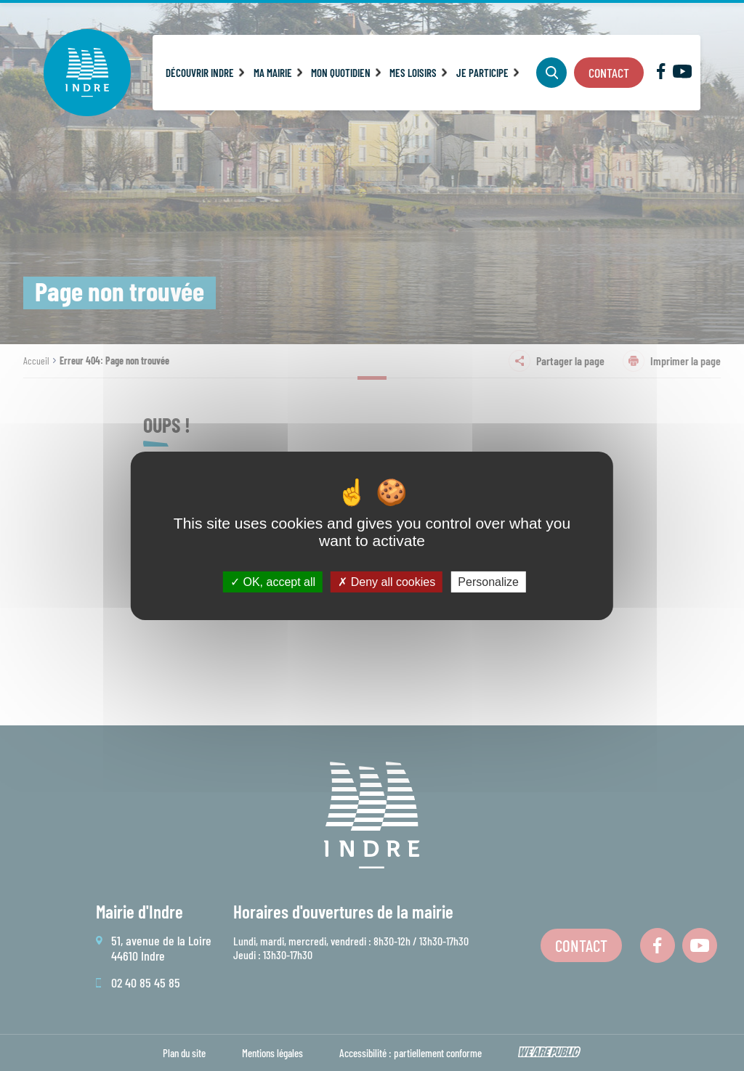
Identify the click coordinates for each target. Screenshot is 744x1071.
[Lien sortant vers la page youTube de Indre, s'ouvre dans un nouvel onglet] (682, 74)
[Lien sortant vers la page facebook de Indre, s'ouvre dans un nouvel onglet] (661, 74)
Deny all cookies (386, 581)
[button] (205, 73)
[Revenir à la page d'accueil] (87, 72)
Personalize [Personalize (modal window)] (488, 581)
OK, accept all (272, 581)
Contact (609, 73)
